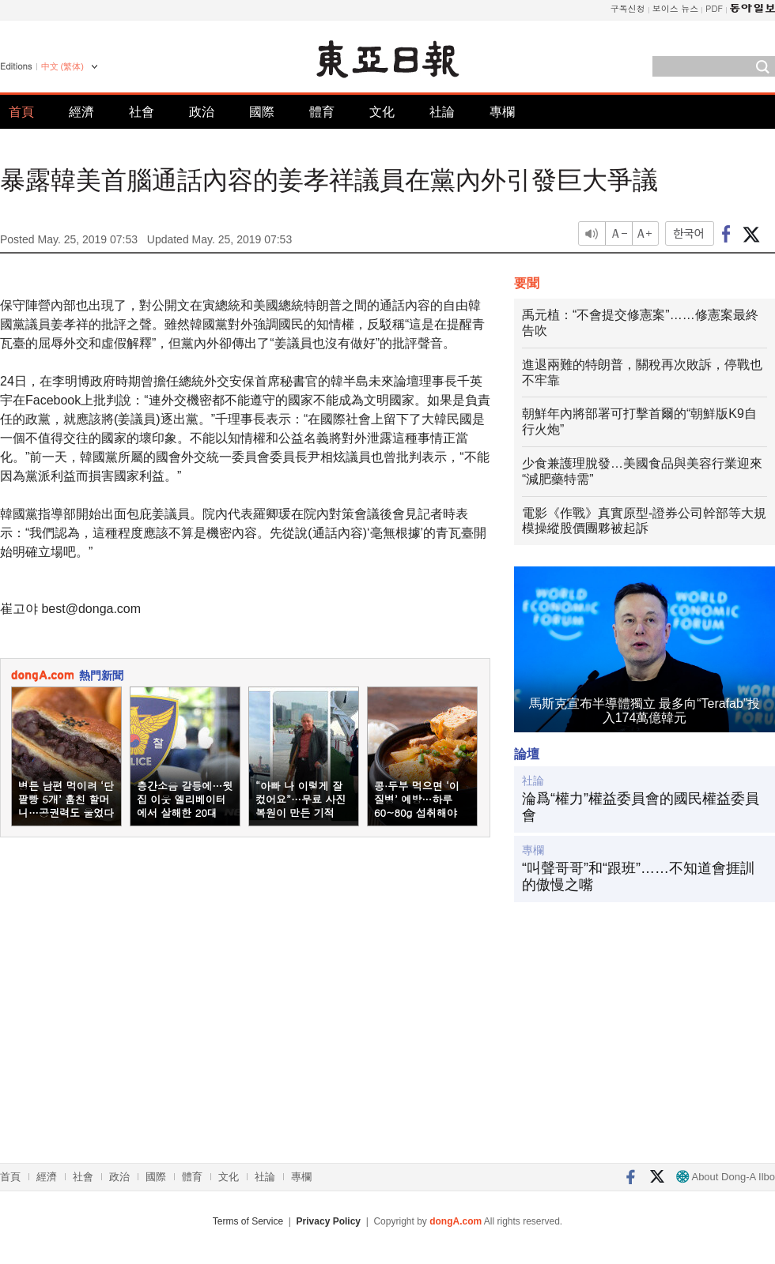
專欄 (502, 111)
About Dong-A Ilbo (725, 1177)
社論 (442, 111)
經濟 (81, 111)
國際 (261, 111)
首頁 (21, 111)
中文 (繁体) (62, 66)
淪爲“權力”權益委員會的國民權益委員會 (640, 807)
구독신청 (628, 8)
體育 (322, 111)
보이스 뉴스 (675, 8)
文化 (382, 111)
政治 (201, 111)
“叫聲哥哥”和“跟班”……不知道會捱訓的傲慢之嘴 (638, 876)
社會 (141, 111)
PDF (714, 8)
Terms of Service (248, 1221)
